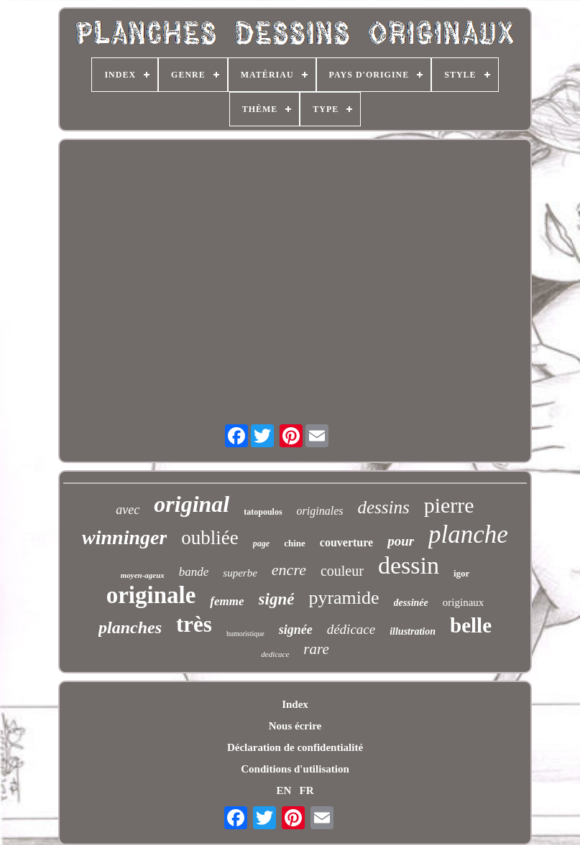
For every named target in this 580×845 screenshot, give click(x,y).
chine (294, 543)
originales (320, 511)
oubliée (209, 537)
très (194, 624)
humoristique (245, 634)
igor (461, 573)
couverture (346, 542)
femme (227, 601)
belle (471, 625)
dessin (408, 565)
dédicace (351, 629)
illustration (413, 631)
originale (151, 595)
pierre (449, 505)
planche (468, 534)
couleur (342, 571)
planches (130, 627)
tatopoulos (263, 512)
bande (194, 572)
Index (295, 704)
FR (307, 790)
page (261, 543)
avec (127, 510)
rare (315, 649)
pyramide (343, 597)
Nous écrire (295, 726)
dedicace (275, 654)
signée (296, 629)
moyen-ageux (143, 575)
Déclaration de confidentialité (295, 747)
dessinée (411, 602)
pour (400, 540)
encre (289, 570)
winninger (124, 537)
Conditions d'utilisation (295, 769)
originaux (463, 602)
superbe (240, 573)
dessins (383, 507)
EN (283, 790)
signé (277, 599)
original (191, 504)
